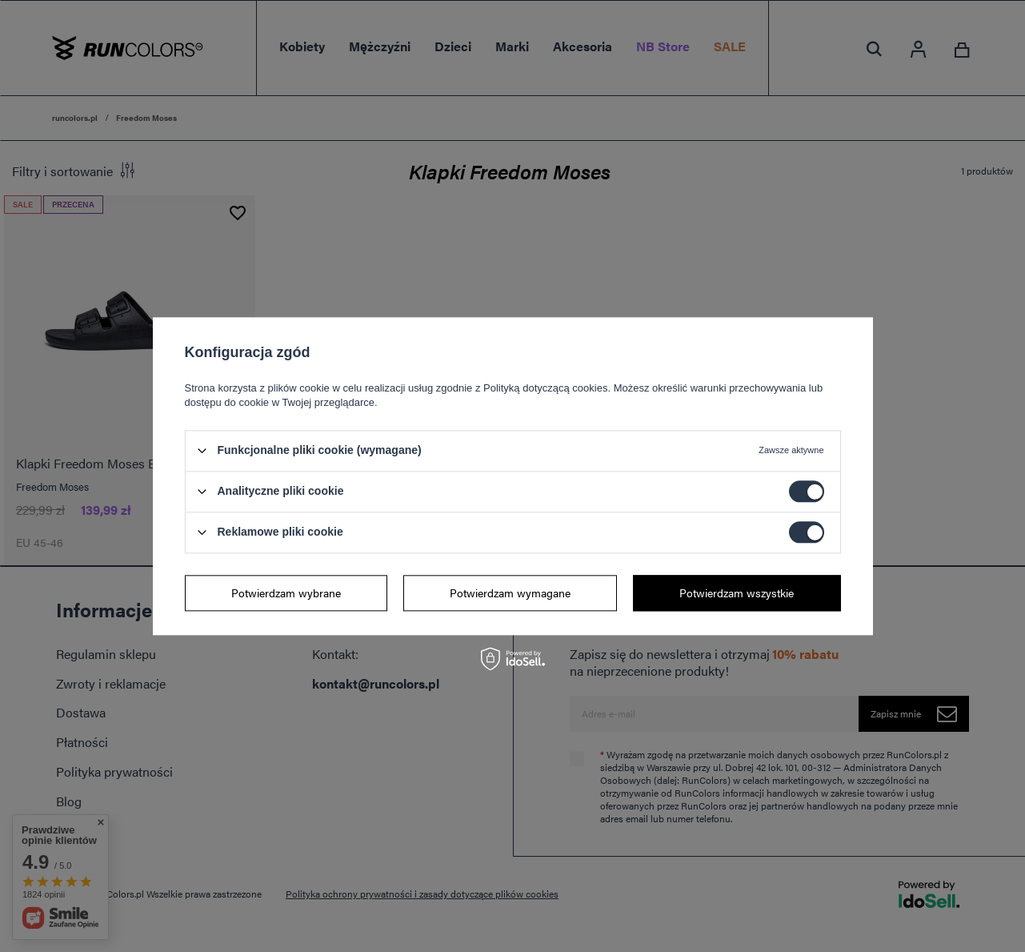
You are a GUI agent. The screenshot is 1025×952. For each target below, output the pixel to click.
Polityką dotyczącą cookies (545, 388)
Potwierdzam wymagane (510, 592)
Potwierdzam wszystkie (736, 592)
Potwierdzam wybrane (286, 592)
